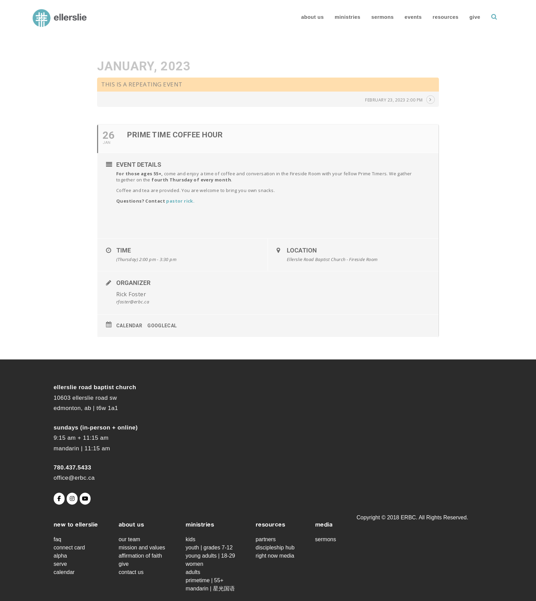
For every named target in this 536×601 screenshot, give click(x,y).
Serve (60, 564)
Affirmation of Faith (140, 556)
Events (403, 17)
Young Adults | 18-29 (210, 556)
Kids (190, 539)
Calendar (129, 325)
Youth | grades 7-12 (209, 547)
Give (465, 17)
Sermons (373, 17)
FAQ (57, 539)
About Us (303, 17)
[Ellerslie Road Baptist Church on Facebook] (59, 499)
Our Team (129, 539)
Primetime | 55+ (204, 580)
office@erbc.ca (74, 478)
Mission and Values (142, 547)
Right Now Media (275, 556)
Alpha (60, 556)
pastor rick (179, 201)
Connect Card (69, 547)
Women (194, 564)
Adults (193, 572)
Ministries (338, 17)
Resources (436, 17)
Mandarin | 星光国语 (210, 588)
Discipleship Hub (275, 547)
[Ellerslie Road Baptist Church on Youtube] (85, 499)
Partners (266, 539)
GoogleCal (162, 325)
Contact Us (131, 572)
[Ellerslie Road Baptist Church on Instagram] (72, 499)
